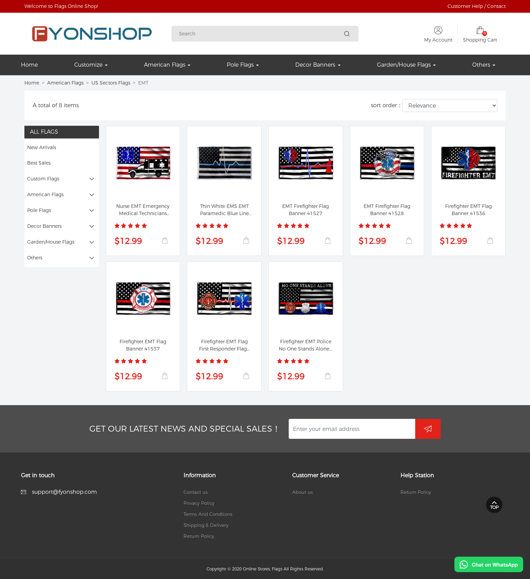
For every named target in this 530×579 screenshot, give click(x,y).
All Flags (44, 132)
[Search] (260, 34)
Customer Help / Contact (477, 6)
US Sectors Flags (110, 83)
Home (31, 83)
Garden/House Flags (50, 242)
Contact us (196, 492)
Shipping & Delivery (206, 525)
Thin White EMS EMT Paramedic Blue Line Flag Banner (224, 213)
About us (302, 492)
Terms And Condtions (208, 514)
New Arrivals (41, 147)
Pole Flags (39, 210)
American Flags (65, 83)
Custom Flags (43, 179)
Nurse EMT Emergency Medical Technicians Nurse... (142, 213)
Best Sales (39, 163)
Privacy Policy (199, 503)
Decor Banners (44, 226)
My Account (438, 40)
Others (34, 258)
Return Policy (199, 536)
